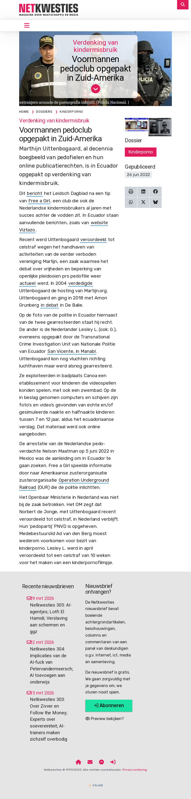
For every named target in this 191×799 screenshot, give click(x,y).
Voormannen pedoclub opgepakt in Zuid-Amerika (95, 68)
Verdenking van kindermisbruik (95, 46)
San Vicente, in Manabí (72, 351)
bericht (34, 193)
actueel (28, 283)
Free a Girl (39, 201)
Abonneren (109, 705)
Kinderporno (140, 151)
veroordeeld (93, 239)
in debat (49, 305)
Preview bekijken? (104, 718)
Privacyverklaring (134, 769)
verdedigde (80, 283)
